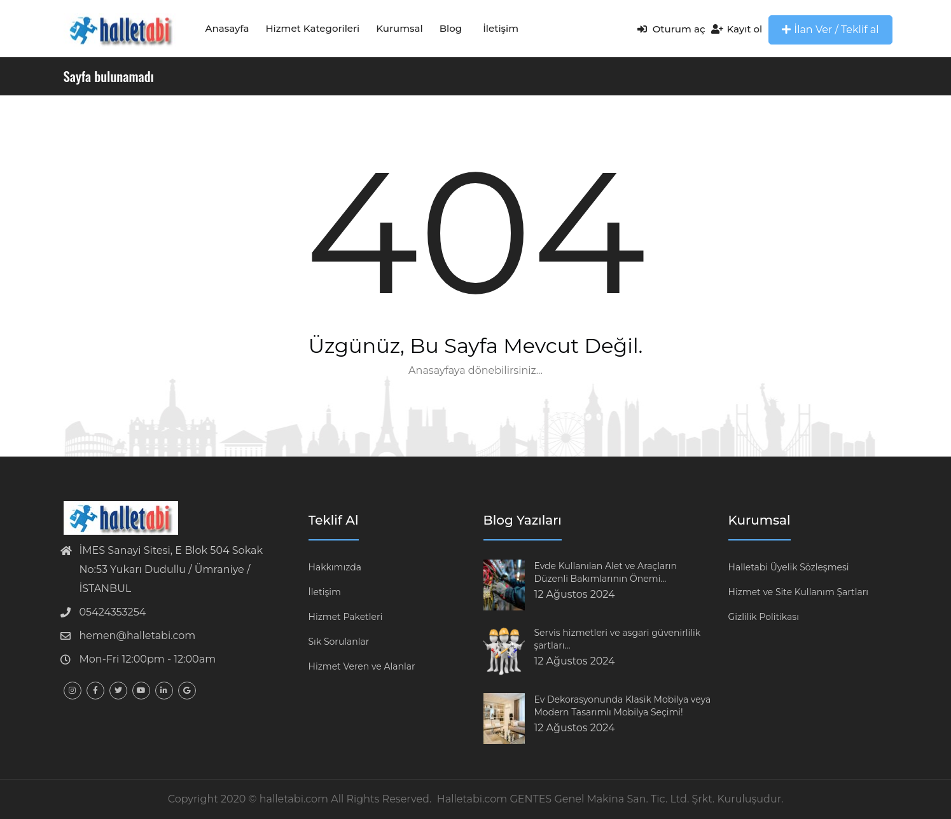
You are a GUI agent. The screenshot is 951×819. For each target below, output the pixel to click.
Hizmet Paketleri (346, 617)
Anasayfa (227, 28)
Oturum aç (671, 29)
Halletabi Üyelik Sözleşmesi (788, 567)
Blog (451, 28)
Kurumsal (399, 28)
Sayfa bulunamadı (109, 76)
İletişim (500, 28)
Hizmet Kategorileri (312, 28)
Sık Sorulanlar (339, 641)
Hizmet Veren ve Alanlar (362, 666)
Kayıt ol (736, 29)
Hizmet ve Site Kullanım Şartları (798, 592)
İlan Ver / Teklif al (830, 30)
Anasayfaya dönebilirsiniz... (475, 370)
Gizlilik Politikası (763, 617)
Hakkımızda (335, 567)
